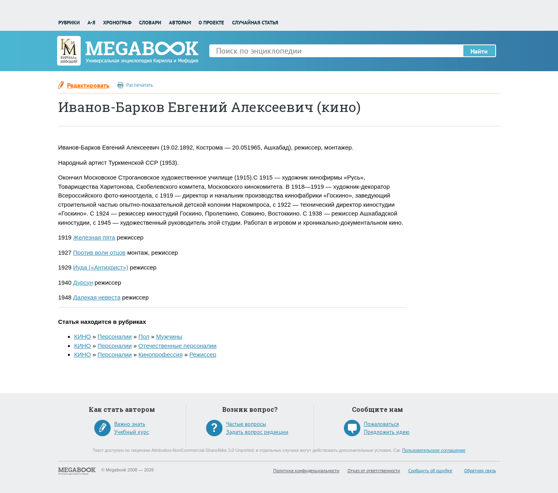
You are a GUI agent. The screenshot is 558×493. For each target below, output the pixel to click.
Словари (150, 22)
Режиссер (202, 354)
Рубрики (69, 22)
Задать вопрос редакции (257, 431)
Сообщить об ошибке (430, 470)
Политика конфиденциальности (306, 470)
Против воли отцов (99, 252)
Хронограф (117, 22)
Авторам (180, 22)
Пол (144, 336)
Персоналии (114, 336)
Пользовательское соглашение (433, 450)
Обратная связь (480, 470)
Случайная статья (255, 22)
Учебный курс (131, 431)
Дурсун (83, 282)
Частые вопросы (246, 423)
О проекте (211, 22)
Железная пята (94, 237)
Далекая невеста (96, 297)
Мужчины (169, 336)
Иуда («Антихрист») (100, 267)
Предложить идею (386, 431)
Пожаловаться (381, 423)
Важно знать (129, 423)
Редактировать (88, 85)
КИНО (82, 336)
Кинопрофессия (161, 354)
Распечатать (139, 85)
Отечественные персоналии (178, 345)
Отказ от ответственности (374, 470)
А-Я (91, 22)
